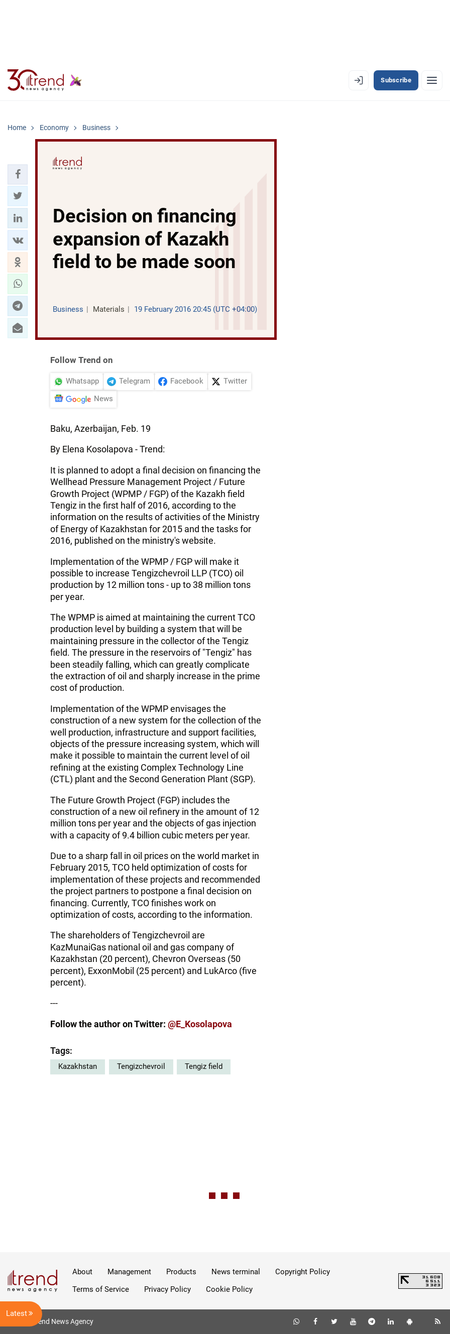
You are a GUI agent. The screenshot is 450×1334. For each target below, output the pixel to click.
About (82, 1271)
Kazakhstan (77, 1066)
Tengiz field (203, 1066)
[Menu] (431, 80)
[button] (18, 174)
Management (129, 1271)
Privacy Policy (167, 1289)
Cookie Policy (229, 1289)
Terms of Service (100, 1289)
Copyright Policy (302, 1271)
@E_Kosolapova (200, 1024)
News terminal (235, 1271)
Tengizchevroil (141, 1066)
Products (181, 1271)
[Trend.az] (45, 80)
